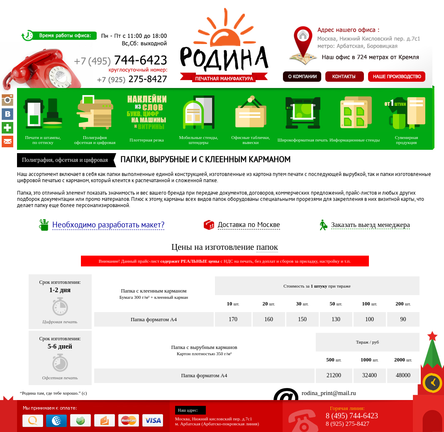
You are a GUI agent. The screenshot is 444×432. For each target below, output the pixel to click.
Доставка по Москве (249, 225)
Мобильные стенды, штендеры (198, 140)
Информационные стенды (354, 139)
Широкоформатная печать (303, 139)
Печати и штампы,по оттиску (43, 140)
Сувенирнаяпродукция (406, 140)
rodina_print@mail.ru (329, 393)
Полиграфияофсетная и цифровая (94, 140)
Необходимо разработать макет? (108, 224)
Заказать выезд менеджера (370, 225)
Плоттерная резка (146, 139)
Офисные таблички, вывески (251, 140)
